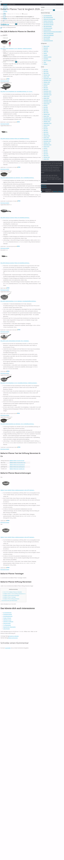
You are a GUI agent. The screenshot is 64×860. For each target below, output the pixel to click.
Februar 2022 (47, 135)
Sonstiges (46, 58)
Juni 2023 (46, 107)
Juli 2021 (45, 148)
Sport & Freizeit (47, 60)
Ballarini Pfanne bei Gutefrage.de (17, 466)
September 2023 (47, 101)
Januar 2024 (46, 98)
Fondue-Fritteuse (7, 634)
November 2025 (47, 80)
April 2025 (46, 89)
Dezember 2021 (47, 139)
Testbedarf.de (5, 24)
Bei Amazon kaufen (5, 81)
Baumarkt (46, 48)
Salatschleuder (6, 645)
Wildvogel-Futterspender (49, 19)
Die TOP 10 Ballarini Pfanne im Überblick (12, 608)
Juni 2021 (46, 150)
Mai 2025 (46, 87)
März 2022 (46, 134)
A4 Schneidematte (7, 629)
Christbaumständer (7, 630)
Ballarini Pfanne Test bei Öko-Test (17, 462)
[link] (3, 21)
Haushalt (25, 14)
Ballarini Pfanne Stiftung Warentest (11, 615)
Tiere (45, 62)
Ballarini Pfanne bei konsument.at (17, 464)
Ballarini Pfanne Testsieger (9, 613)
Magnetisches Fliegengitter (9, 643)
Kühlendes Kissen (7, 636)
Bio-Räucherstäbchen (48, 22)
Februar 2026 (47, 75)
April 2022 (46, 132)
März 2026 (46, 73)
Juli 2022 (45, 126)
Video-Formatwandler (49, 33)
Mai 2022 (46, 130)
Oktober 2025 (47, 82)
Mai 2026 (46, 69)
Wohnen (45, 64)
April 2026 (46, 71)
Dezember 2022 (47, 118)
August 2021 (46, 146)
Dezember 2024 (47, 91)
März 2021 (46, 155)
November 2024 (47, 92)
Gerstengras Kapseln (48, 24)
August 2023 (46, 103)
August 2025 (46, 84)
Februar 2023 (47, 114)
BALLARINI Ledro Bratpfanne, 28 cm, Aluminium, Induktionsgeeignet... (16, 48)
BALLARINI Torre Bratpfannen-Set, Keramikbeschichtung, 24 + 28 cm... (17, 91)
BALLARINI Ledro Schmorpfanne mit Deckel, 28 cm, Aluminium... (15, 340)
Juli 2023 (45, 105)
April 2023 (46, 110)
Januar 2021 (46, 159)
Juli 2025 (45, 85)
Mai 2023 (46, 109)
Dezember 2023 (47, 100)
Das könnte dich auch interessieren (9, 616)
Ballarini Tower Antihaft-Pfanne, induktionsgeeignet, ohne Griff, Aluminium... (18, 490)
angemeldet (8, 664)
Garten (45, 53)
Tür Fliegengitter (7, 641)
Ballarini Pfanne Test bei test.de (17, 460)
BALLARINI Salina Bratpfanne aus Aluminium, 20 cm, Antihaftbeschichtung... (17, 424)
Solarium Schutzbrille (48, 21)
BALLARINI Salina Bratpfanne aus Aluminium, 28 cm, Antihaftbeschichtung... (17, 177)
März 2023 (46, 112)
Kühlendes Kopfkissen (8, 638)
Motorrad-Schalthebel (49, 35)
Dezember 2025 (47, 78)
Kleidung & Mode (47, 57)
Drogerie (46, 49)
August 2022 (46, 125)
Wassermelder (47, 37)
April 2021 (46, 153)
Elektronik (46, 51)
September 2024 (47, 94)
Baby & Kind (46, 46)
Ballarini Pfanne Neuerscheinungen (11, 611)
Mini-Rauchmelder (48, 26)
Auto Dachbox (47, 38)
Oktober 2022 (47, 121)
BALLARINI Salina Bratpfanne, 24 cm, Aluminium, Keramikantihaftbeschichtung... (18, 301)
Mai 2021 (46, 151)
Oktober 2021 (47, 143)
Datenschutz (44, 187)
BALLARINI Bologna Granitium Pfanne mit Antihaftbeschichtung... (15, 138)
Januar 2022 (46, 137)
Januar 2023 (46, 116)
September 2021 (47, 144)
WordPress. (60, 191)
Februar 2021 (47, 157)
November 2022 (47, 119)
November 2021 (47, 141)
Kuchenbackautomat (7, 632)
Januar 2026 (46, 76)
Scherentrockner (7, 639)
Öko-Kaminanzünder (48, 17)
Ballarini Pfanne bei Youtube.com (17, 468)
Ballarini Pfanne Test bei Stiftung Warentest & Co (14, 610)
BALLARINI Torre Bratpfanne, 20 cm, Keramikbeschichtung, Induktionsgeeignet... (19, 383)
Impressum (43, 185)
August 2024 (46, 96)
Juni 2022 (46, 128)
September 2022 (47, 123)
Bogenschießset (47, 30)
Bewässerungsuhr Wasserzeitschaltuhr (52, 31)
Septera (55, 191)
